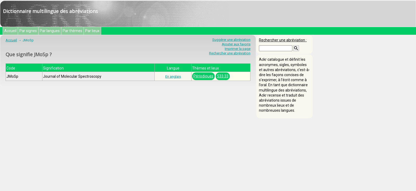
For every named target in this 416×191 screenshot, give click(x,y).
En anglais (173, 77)
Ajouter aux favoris (236, 44)
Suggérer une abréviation (231, 40)
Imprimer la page (237, 49)
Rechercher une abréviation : (283, 40)
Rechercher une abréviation (229, 53)
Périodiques (203, 76)
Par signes (28, 31)
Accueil (10, 31)
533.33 (222, 76)
